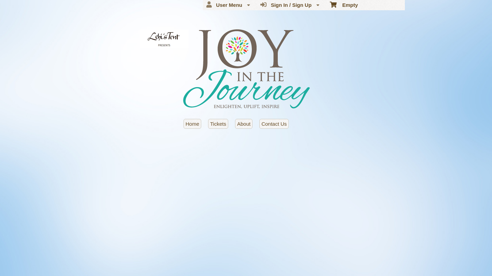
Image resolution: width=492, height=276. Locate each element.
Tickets (218, 124)
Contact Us (274, 124)
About (243, 124)
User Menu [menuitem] (228, 5)
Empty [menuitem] (344, 4)
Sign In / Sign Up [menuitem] (289, 5)
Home (192, 124)
